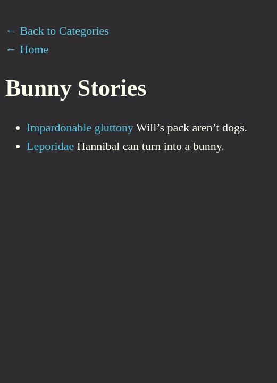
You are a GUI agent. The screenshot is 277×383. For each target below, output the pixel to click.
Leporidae (50, 146)
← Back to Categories (57, 30)
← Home (26, 49)
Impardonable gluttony (80, 127)
